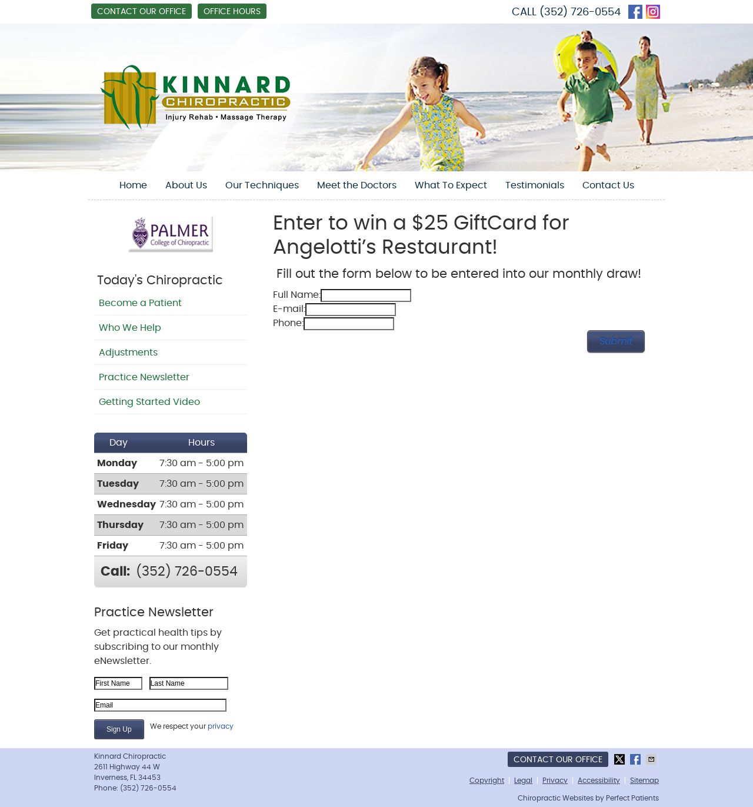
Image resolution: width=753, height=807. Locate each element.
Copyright (486, 780)
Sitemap (644, 780)
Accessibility (599, 780)
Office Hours (232, 12)
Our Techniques (262, 185)
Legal (523, 780)
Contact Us (608, 185)
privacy (221, 726)
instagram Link (653, 12)
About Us (186, 185)
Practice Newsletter (144, 377)
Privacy (555, 780)
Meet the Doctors (357, 185)
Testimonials (534, 185)
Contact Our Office (141, 12)
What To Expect (451, 185)
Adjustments (128, 352)
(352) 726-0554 (580, 12)
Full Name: (297, 295)
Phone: (288, 323)
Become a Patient (140, 303)
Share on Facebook (636, 759)
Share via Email (652, 759)
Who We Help (130, 328)
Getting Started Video (149, 402)
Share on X (620, 759)
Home (133, 185)
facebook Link (635, 12)
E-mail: (289, 309)
